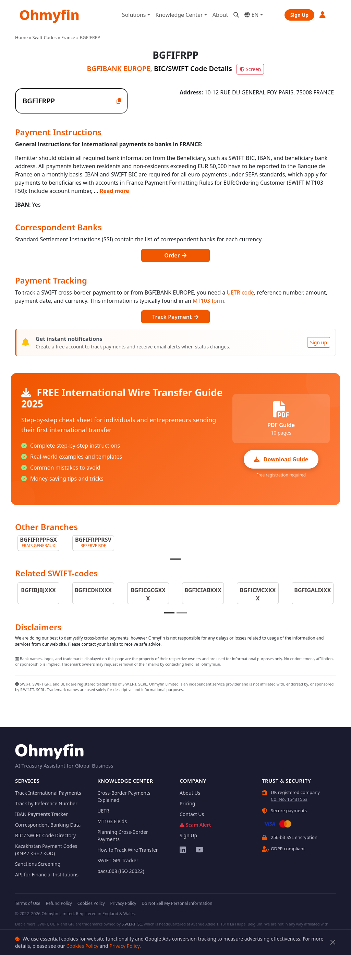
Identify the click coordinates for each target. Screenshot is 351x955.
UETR (103, 810)
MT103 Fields (112, 821)
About (220, 15)
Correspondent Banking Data (48, 824)
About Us (190, 793)
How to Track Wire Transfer (127, 850)
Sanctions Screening (37, 864)
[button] (322, 14)
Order (175, 255)
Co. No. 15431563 (289, 799)
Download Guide (281, 459)
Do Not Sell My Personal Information (177, 903)
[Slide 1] (175, 559)
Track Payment (175, 317)
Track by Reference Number (46, 803)
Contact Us (192, 814)
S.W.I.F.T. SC (132, 924)
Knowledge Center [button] (179, 15)
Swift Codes (44, 37)
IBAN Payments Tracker (41, 814)
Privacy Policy (124, 946)
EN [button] (251, 15)
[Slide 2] (182, 613)
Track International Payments (48, 793)
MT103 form (208, 300)
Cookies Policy (82, 946)
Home (21, 37)
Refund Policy (59, 903)
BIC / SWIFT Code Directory (45, 835)
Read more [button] (114, 191)
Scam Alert (195, 824)
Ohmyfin (49, 14)
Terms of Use (27, 903)
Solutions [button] (134, 15)
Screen (250, 69)
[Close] (333, 942)
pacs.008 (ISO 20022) (120, 871)
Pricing (187, 803)
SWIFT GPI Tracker (117, 860)
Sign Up (299, 15)
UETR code (240, 292)
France (68, 37)
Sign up (318, 342)
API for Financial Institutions (46, 874)
